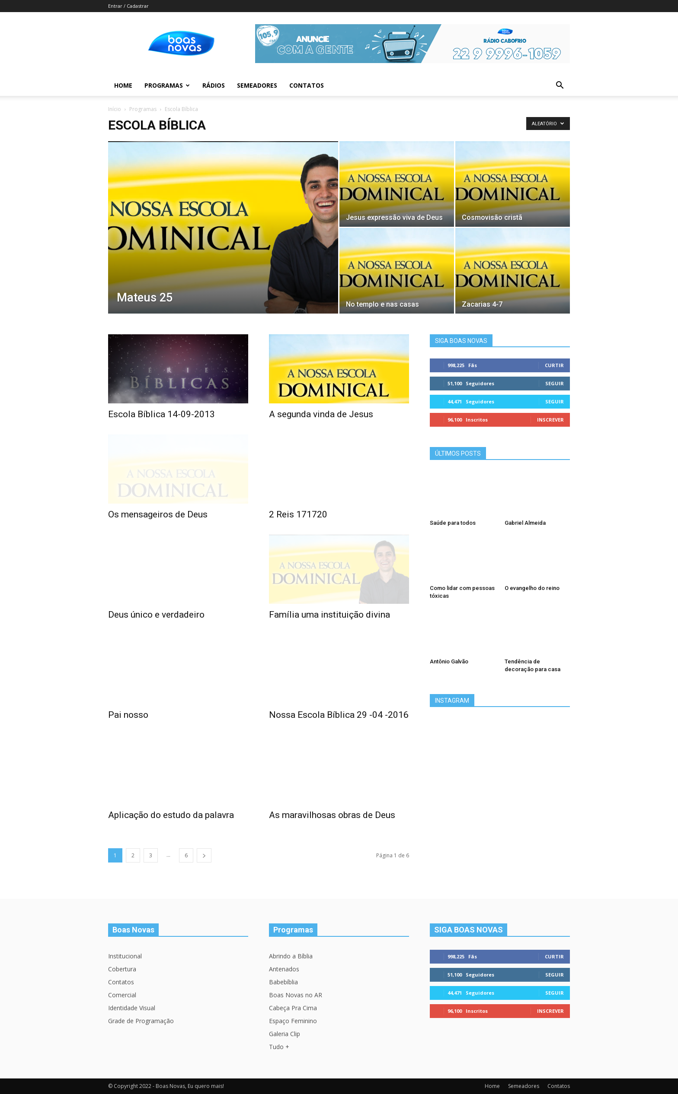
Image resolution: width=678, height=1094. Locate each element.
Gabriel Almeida (525, 523)
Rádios (213, 85)
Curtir (554, 365)
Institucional (125, 956)
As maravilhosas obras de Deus (332, 815)
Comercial (122, 995)
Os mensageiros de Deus (158, 514)
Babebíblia (283, 982)
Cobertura (122, 969)
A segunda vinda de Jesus (321, 414)
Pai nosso (128, 715)
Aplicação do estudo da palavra (171, 815)
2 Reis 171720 (298, 514)
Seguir (554, 383)
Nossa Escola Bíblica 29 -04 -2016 (339, 715)
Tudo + (279, 1047)
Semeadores (257, 85)
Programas (167, 85)
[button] (559, 86)
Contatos (306, 85)
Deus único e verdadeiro (156, 614)
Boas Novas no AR (295, 995)
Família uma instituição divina (329, 614)
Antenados (284, 969)
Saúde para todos (453, 523)
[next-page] (204, 855)
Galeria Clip (284, 1034)
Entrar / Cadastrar (128, 6)
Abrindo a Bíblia (291, 956)
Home (123, 85)
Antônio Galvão (449, 661)
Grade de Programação (141, 1021)
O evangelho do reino (532, 588)
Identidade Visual (131, 1008)
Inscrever (550, 419)
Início (114, 109)
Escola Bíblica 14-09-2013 (161, 414)
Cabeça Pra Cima (293, 1008)
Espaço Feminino (293, 1021)
